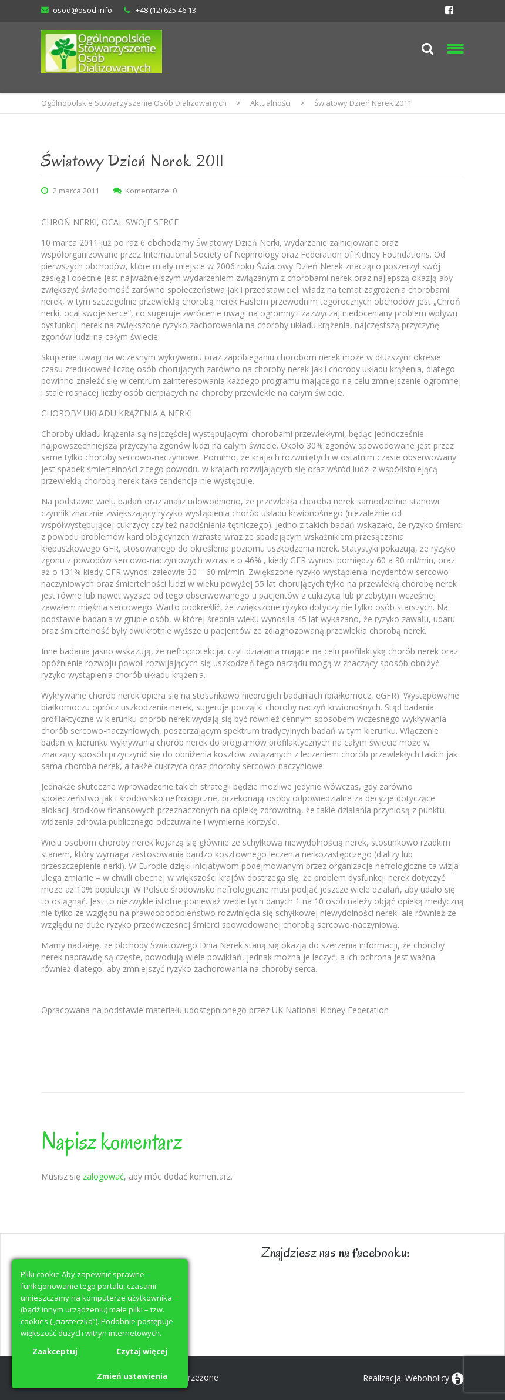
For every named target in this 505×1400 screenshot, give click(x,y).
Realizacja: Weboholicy (406, 1378)
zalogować (103, 1176)
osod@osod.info (82, 10)
